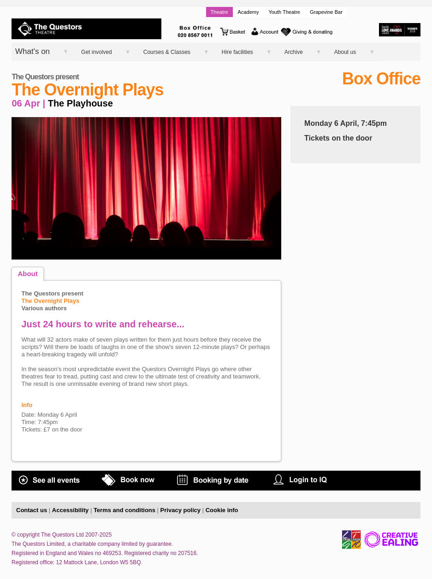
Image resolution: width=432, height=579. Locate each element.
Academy (248, 12)
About (27, 274)
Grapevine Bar (326, 12)
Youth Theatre (284, 12)
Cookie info (222, 510)
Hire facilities (237, 52)
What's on (32, 51)
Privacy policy (180, 510)
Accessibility (70, 510)
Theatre (219, 12)
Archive (293, 52)
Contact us (31, 510)
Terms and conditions (124, 510)
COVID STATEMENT (376, 486)
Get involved (96, 52)
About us (345, 52)
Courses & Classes (166, 52)
